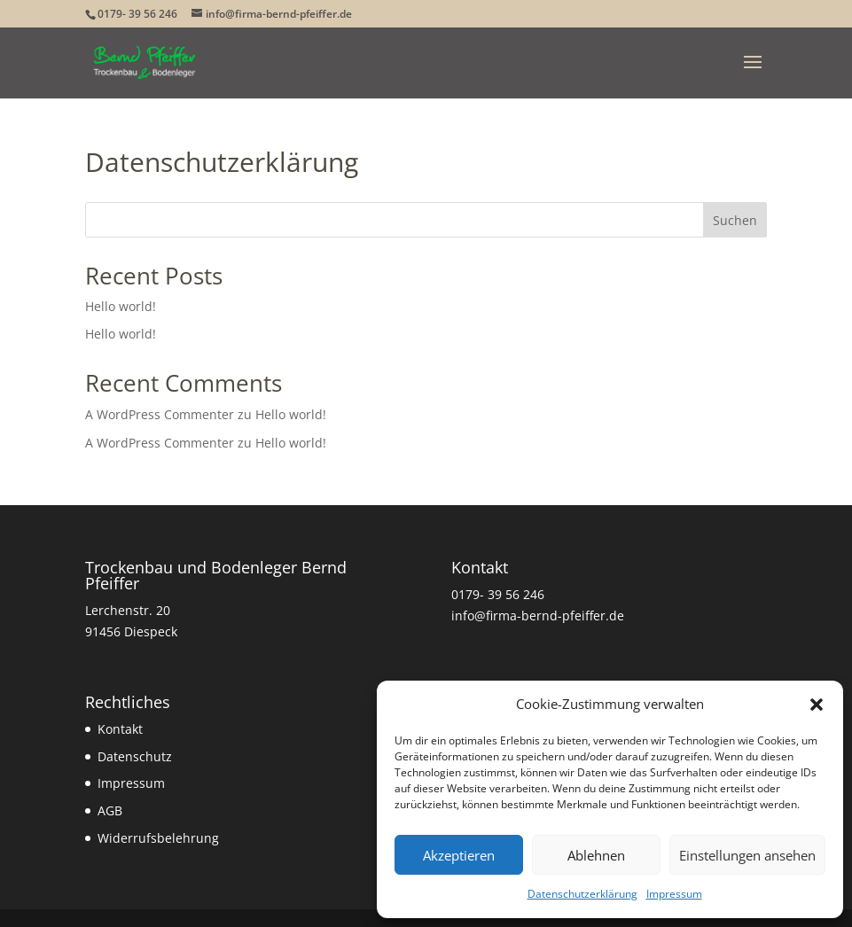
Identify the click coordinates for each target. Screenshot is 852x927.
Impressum (674, 893)
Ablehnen (596, 855)
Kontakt (120, 729)
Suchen (735, 220)
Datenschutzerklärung (582, 893)
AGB (110, 810)
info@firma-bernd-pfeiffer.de (537, 615)
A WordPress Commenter (159, 414)
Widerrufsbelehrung (158, 838)
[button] (816, 704)
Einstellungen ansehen (747, 855)
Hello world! (120, 306)
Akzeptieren (459, 855)
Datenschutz (135, 756)
